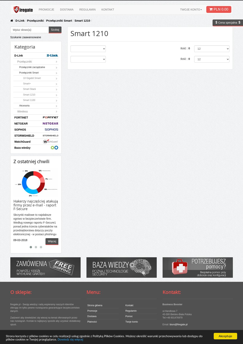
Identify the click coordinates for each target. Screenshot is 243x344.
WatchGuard (36, 141)
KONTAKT (107, 9)
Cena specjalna (228, 22)
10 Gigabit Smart (40, 78)
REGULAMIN (87, 9)
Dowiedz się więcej (70, 340)
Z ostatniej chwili (31, 161)
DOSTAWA (67, 9)
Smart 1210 (82, 20)
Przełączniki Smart (59, 20)
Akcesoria (38, 106)
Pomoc (129, 316)
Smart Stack (40, 89)
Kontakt (130, 305)
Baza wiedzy (36, 147)
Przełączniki (35, 20)
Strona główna (94, 305)
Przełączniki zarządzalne (38, 67)
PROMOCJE (46, 9)
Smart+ (40, 84)
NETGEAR (36, 123)
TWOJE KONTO (191, 9)
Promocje (92, 311)
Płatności (92, 321)
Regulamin (131, 311)
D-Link (20, 20)
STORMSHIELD (36, 135)
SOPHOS (36, 129)
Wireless (37, 111)
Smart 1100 (40, 100)
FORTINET (36, 117)
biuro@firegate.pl (179, 324)
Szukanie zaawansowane (25, 37)
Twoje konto (132, 321)
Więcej (52, 241)
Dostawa (92, 316)
